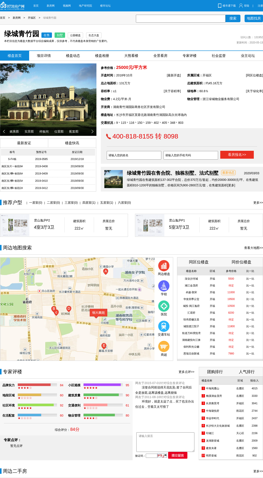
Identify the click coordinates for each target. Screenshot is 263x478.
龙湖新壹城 (212, 440)
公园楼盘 (75, 35)
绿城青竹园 (49, 17)
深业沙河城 (191, 278)
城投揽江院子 (191, 326)
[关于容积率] (172, 91)
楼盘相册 (102, 56)
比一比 (250, 278)
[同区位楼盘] (254, 75)
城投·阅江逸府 (191, 305)
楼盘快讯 (72, 143)
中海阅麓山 (212, 388)
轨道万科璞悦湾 (191, 333)
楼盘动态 (73, 56)
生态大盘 (94, 35)
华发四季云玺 (191, 299)
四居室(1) (88, 202)
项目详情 (44, 56)
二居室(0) (53, 202)
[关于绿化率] (254, 91)
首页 (36, 5)
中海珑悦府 (212, 410)
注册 (260, 5)
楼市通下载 (229, 5)
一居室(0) (35, 202)
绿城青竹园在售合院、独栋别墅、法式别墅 (173, 173)
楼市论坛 (105, 5)
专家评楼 (190, 56)
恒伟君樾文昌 (191, 319)
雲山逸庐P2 (42, 220)
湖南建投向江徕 (191, 339)
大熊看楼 (131, 56)
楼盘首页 (15, 56)
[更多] (231, 185)
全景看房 (160, 56)
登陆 (246, 5)
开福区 (32, 17)
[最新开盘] (174, 75)
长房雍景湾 (212, 403)
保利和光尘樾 (191, 346)
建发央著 (211, 448)
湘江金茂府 (191, 285)
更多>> (258, 202)
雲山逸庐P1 (177, 220)
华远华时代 (212, 418)
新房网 (51, 5)
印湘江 (210, 433)
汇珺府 (191, 312)
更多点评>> (186, 372)
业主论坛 (248, 56)
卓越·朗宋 (191, 292)
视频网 (67, 5)
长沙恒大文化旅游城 (218, 425)
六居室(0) (124, 202)
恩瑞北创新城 (191, 353)
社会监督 (219, 56)
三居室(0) (71, 202)
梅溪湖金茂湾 (214, 395)
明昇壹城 (211, 455)
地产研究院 (85, 5)
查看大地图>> (253, 248)
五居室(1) (106, 202)
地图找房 (254, 18)
